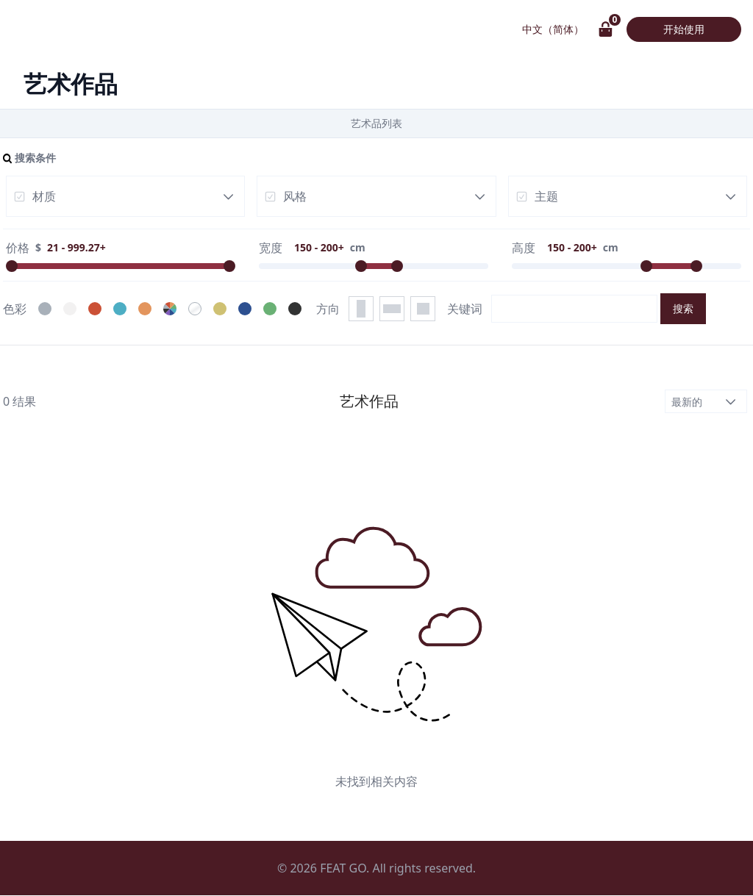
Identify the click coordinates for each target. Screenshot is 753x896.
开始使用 (683, 29)
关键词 (464, 309)
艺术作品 (123, 29)
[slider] (12, 266)
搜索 (683, 308)
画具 (37, 29)
